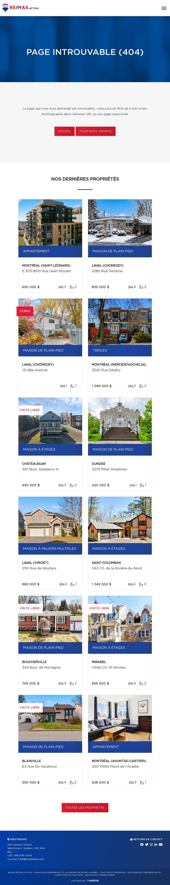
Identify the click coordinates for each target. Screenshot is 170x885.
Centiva (93, 880)
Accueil (64, 131)
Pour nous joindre (95, 131)
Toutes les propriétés (85, 808)
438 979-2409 (23, 855)
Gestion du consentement (100, 875)
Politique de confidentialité (144, 873)
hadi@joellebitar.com (31, 859)
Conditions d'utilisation (69, 875)
